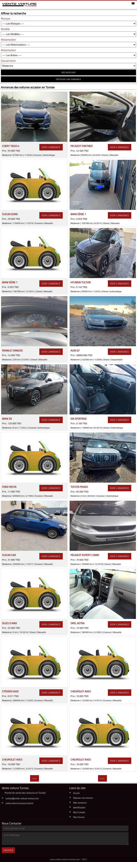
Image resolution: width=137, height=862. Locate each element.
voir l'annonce (51, 147)
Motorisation (8, 39)
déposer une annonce (68, 79)
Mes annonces (80, 802)
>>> (102, 778)
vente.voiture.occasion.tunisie (19, 803)
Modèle (5, 29)
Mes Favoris (79, 817)
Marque (5, 18)
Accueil (76, 793)
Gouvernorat (8, 61)
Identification (79, 807)
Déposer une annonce (83, 798)
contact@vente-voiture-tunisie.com (22, 798)
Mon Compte (79, 812)
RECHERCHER (69, 72)
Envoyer (8, 850)
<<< (34, 778)
